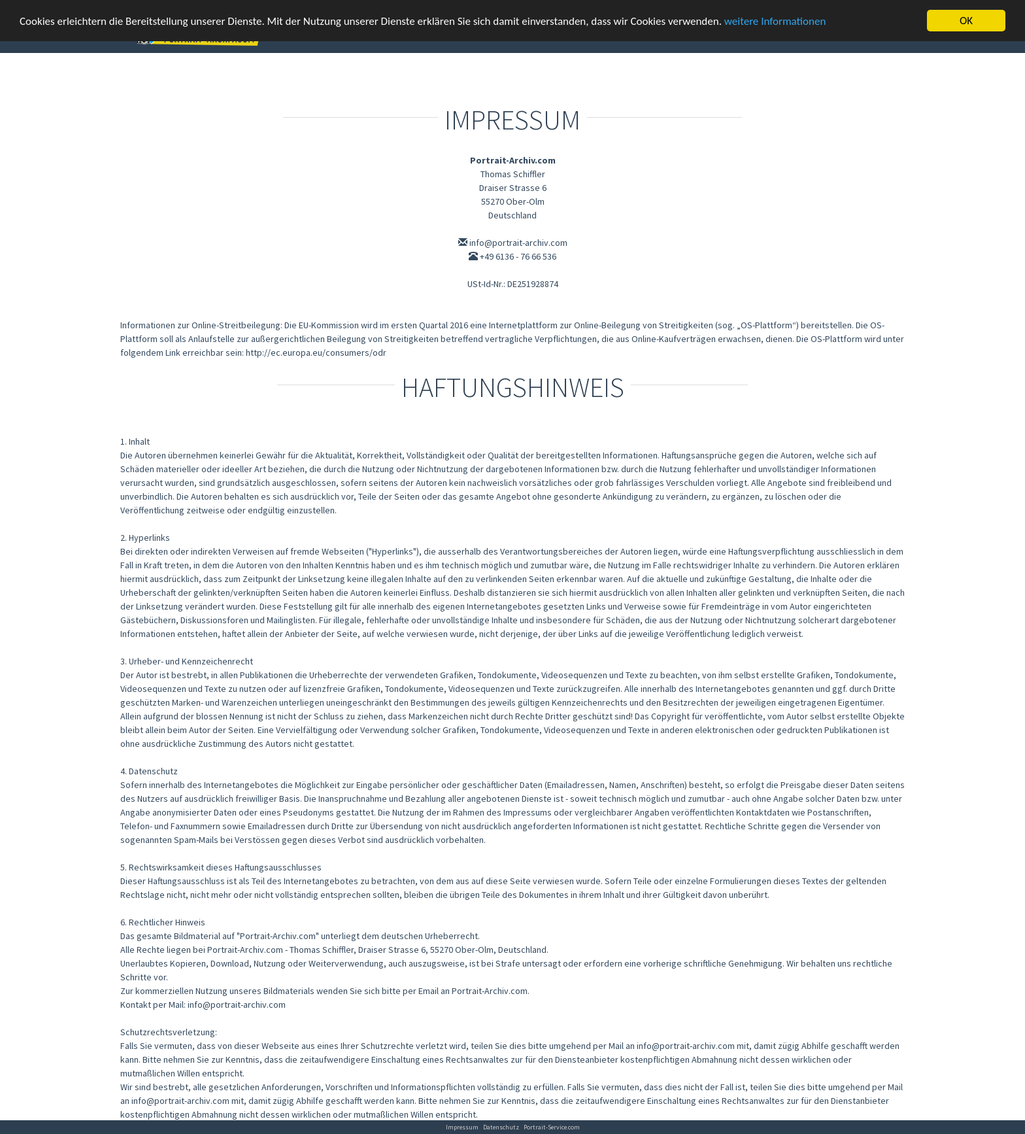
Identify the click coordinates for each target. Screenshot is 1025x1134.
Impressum (462, 1127)
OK (966, 20)
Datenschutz (501, 1127)
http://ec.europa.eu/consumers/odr (316, 352)
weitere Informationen (775, 21)
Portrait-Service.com (552, 1127)
